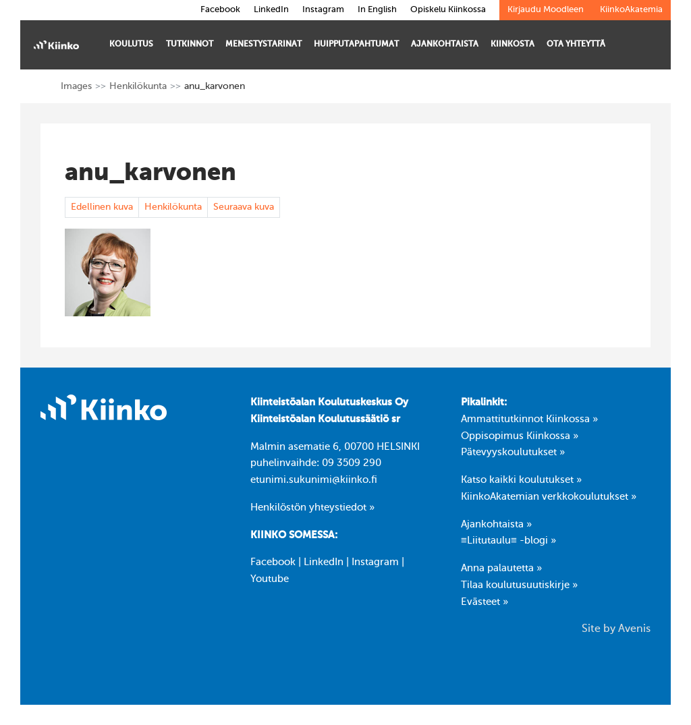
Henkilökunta (138, 86)
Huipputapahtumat (356, 49)
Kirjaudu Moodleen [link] (545, 9)
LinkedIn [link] (271, 9)
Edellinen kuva (102, 207)
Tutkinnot (189, 49)
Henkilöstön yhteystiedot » (312, 507)
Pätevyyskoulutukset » (513, 452)
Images (76, 86)
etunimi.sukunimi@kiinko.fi (313, 480)
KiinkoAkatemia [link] (631, 9)
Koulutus (131, 49)
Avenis (634, 629)
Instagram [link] (323, 9)
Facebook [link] (220, 9)
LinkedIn (323, 562)
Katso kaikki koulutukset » (521, 480)
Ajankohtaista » (496, 524)
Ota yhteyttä (576, 49)
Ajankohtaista (444, 49)
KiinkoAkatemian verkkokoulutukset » (548, 497)
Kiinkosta (512, 49)
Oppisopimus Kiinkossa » (519, 436)
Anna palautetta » (501, 568)
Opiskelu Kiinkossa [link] (448, 9)
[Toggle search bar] (648, 46)
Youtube (269, 579)
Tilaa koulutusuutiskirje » (519, 585)
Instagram (375, 562)
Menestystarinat (263, 49)
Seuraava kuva (243, 207)
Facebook (273, 562)
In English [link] (377, 9)
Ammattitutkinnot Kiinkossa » (529, 419)
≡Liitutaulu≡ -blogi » (508, 540)
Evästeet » (484, 602)
